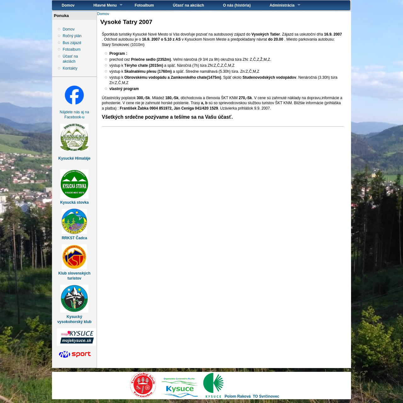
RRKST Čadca (74, 238)
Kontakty (70, 68)
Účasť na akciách (188, 5)
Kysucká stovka (74, 202)
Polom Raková (238, 396)
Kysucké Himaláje (74, 158)
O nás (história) (237, 5)
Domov (68, 5)
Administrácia (280, 5)
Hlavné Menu (103, 5)
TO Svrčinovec (266, 396)
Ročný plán (72, 36)
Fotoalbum (144, 5)
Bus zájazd (72, 43)
